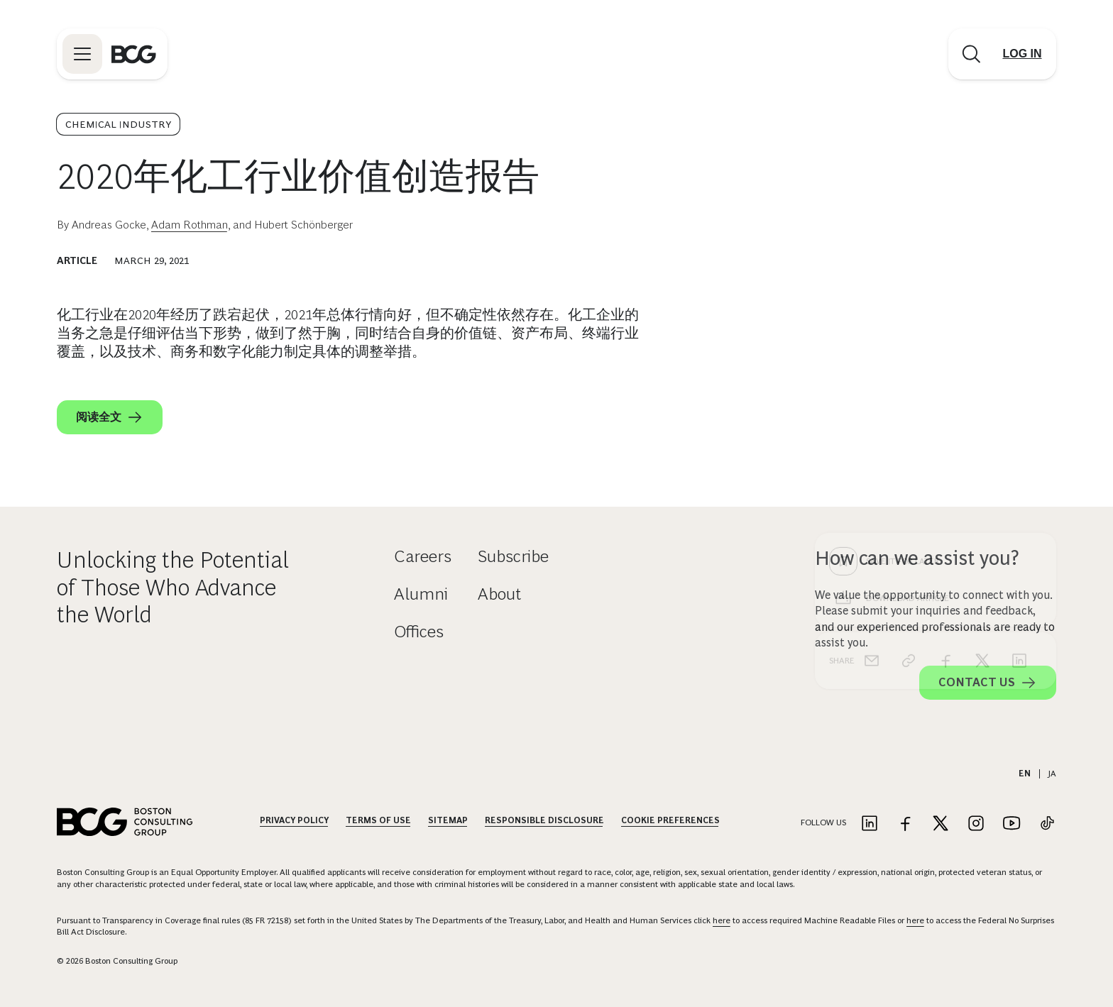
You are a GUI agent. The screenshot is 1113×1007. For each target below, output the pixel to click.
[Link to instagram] (976, 824)
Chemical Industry (118, 124)
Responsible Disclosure (544, 820)
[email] (871, 433)
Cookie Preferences (670, 820)
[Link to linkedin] (869, 824)
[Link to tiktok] (1047, 824)
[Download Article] (935, 370)
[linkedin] (1019, 433)
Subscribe (513, 556)
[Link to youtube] (1011, 824)
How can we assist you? (917, 558)
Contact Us (987, 682)
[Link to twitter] (940, 824)
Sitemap (448, 820)
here (721, 920)
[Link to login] (1022, 53)
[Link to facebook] (905, 824)
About (499, 593)
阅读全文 (109, 417)
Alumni (421, 593)
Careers (422, 556)
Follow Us (823, 822)
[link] (908, 433)
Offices (419, 631)
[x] (982, 433)
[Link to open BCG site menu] (82, 54)
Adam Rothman (189, 225)
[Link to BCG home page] (134, 54)
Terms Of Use (378, 820)
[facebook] (945, 433)
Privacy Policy (294, 820)
